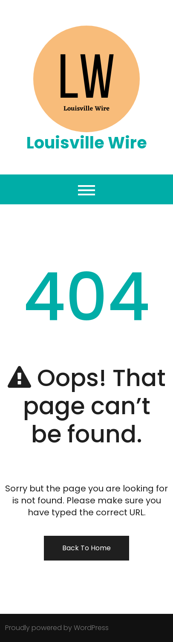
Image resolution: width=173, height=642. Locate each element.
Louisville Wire (86, 142)
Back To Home (86, 548)
